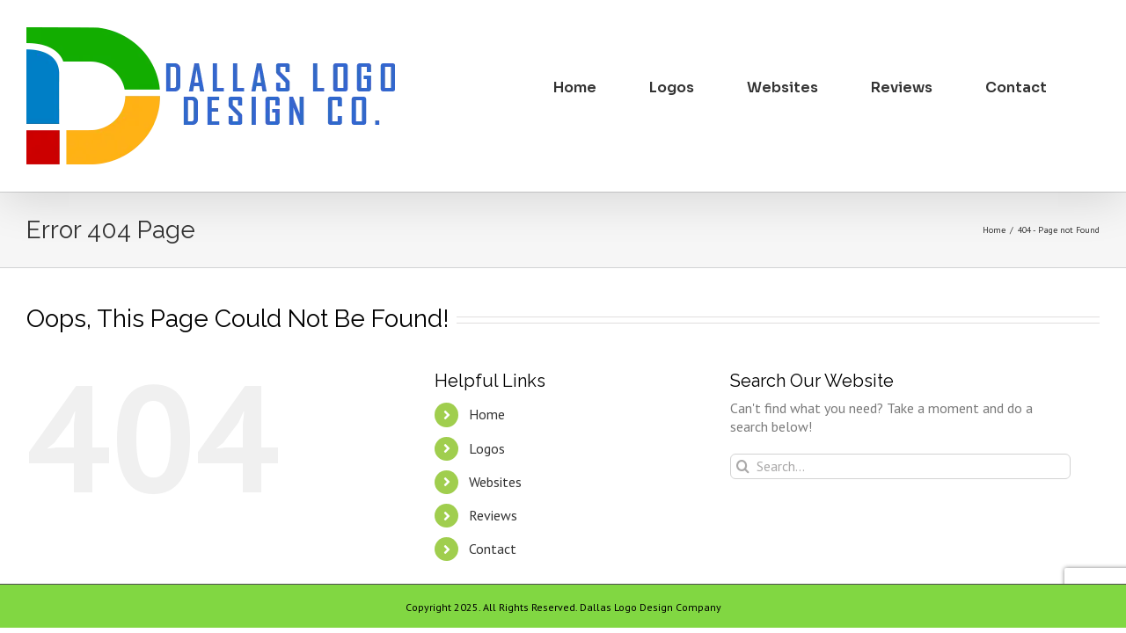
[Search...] (900, 466)
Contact (492, 548)
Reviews (493, 515)
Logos (487, 448)
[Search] (743, 466)
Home (487, 414)
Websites (495, 482)
